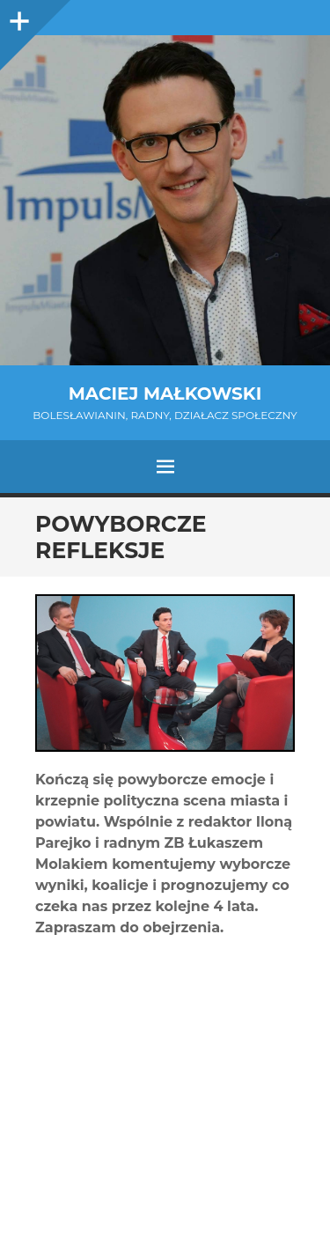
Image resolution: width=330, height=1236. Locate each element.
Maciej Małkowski (165, 393)
